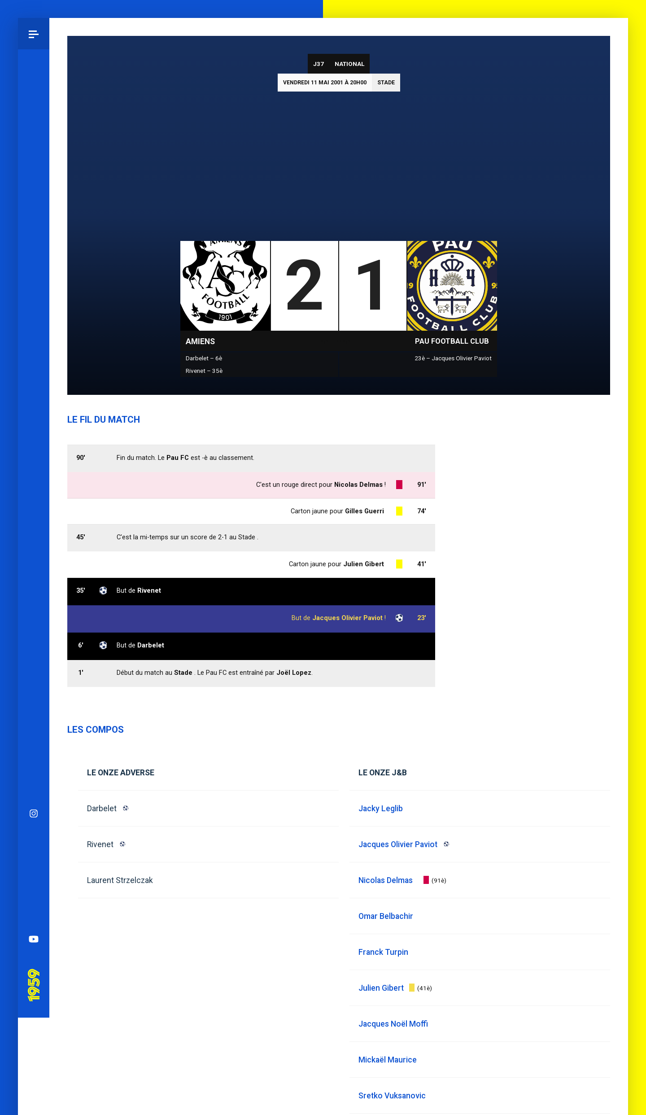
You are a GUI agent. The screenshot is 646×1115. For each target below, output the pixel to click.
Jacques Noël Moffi (393, 1023)
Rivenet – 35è (204, 370)
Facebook (33, 524)
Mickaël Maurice (387, 1059)
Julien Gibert (363, 564)
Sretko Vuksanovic (392, 1095)
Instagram (33, 461)
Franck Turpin (383, 952)
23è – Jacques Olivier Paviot (453, 358)
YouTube (33, 587)
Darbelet (102, 808)
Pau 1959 (34, 620)
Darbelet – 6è (204, 358)
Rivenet (100, 844)
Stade (386, 82)
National (349, 63)
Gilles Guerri (364, 511)
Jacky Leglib (380, 808)
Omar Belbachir (385, 916)
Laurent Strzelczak (120, 880)
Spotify (33, 555)
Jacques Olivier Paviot (347, 618)
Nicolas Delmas (358, 485)
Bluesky (33, 492)
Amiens (200, 341)
